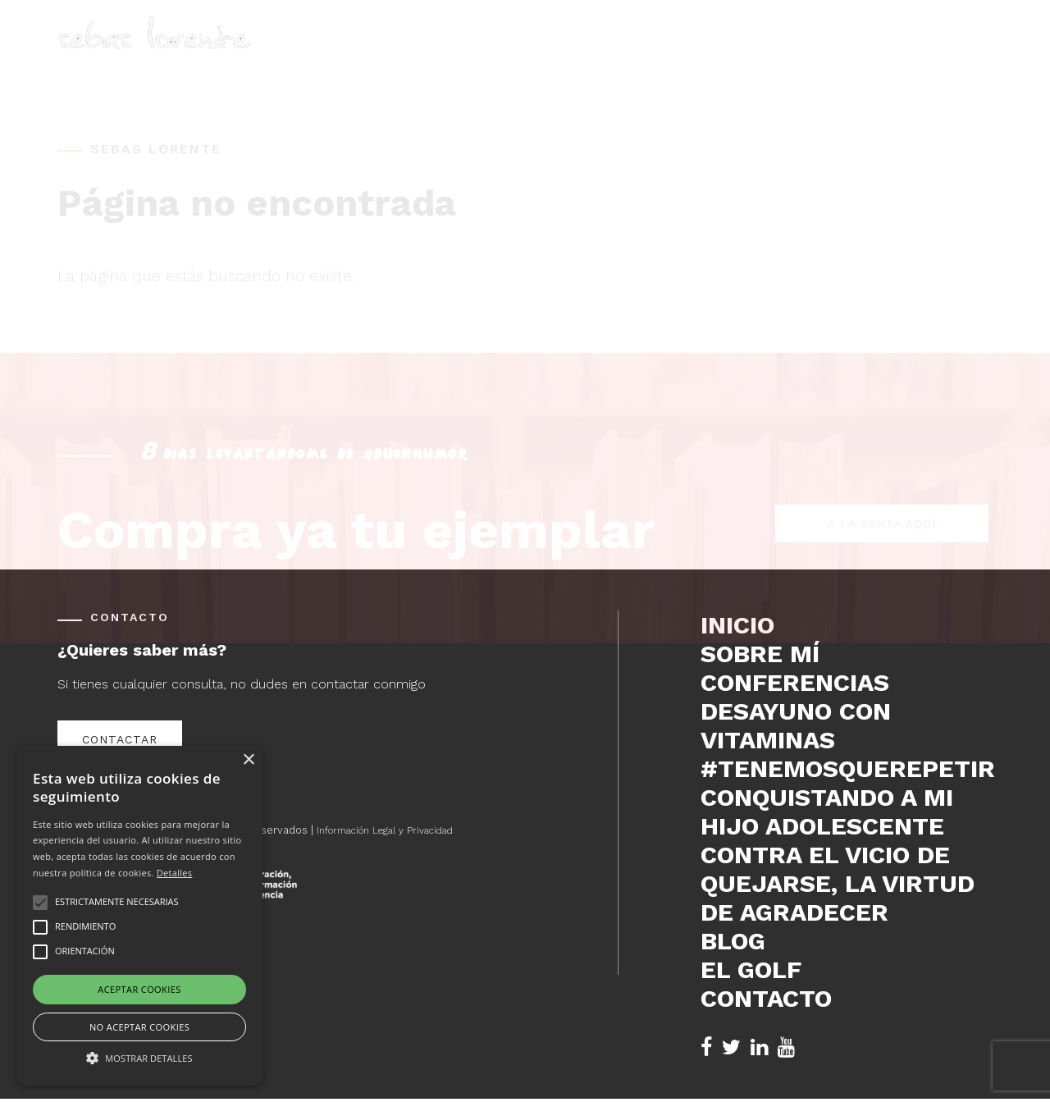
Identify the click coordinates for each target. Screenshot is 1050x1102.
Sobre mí (617, 54)
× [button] (248, 760)
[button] (139, 1056)
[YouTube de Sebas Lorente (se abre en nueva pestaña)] (786, 1047)
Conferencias (719, 54)
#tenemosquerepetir (847, 768)
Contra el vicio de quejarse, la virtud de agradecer (838, 883)
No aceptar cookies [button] (139, 1027)
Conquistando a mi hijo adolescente (827, 811)
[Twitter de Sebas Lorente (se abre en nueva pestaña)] (731, 1047)
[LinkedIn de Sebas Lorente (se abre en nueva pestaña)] (759, 1047)
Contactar (120, 739)
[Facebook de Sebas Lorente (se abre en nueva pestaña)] (706, 1047)
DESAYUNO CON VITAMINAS (796, 725)
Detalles (175, 873)
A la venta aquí (882, 449)
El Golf (872, 54)
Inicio (546, 54)
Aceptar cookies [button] (139, 989)
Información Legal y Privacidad (394, 830)
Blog (807, 54)
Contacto (956, 54)
